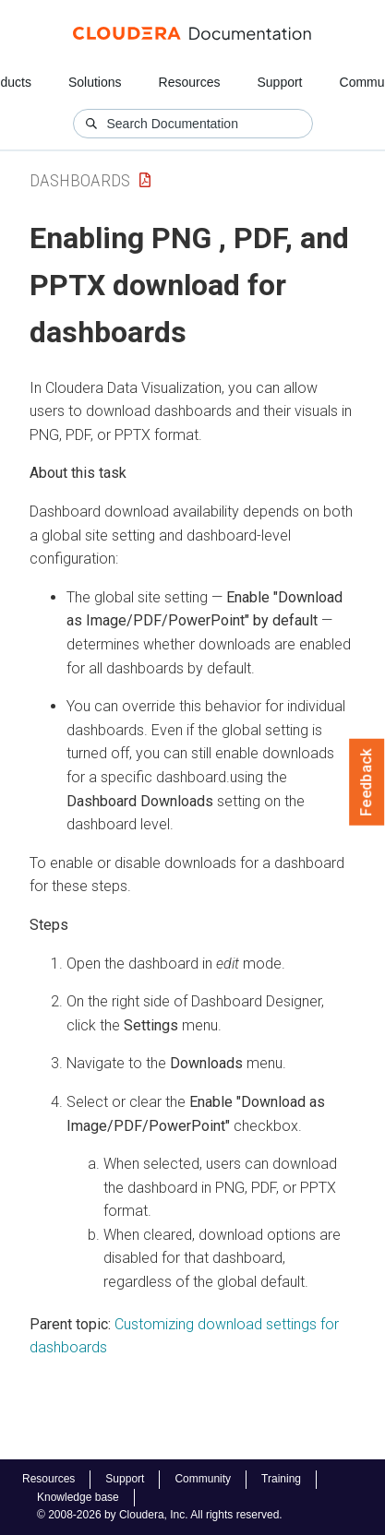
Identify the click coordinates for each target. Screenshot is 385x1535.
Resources (190, 82)
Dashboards (80, 180)
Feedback (367, 782)
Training (281, 1478)
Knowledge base (78, 1497)
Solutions (95, 82)
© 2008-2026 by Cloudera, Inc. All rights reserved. (160, 1514)
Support (279, 82)
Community (202, 1478)
